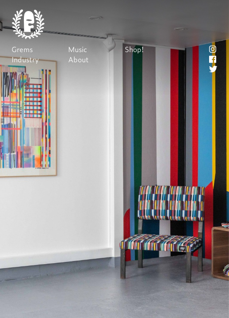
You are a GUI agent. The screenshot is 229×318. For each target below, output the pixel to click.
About (78, 59)
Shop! (134, 49)
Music (77, 49)
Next (114, 159)
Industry (25, 59)
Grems (22, 49)
